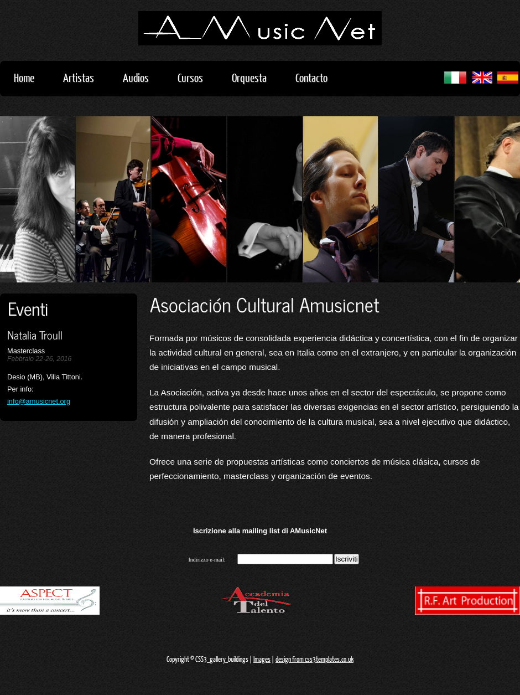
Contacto (311, 77)
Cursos (196, 77)
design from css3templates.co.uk (314, 659)
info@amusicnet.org (38, 401)
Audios (141, 77)
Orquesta (249, 77)
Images (262, 659)
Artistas (84, 77)
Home (24, 77)
